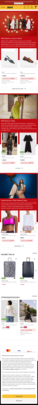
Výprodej (34, 296)
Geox (3, 72)
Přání (28, 7)
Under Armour (5, 234)
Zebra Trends (5, 280)
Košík (36, 7)
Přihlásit (31, 7)
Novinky (35, 253)
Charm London (23, 280)
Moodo (3, 156)
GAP (3, 323)
